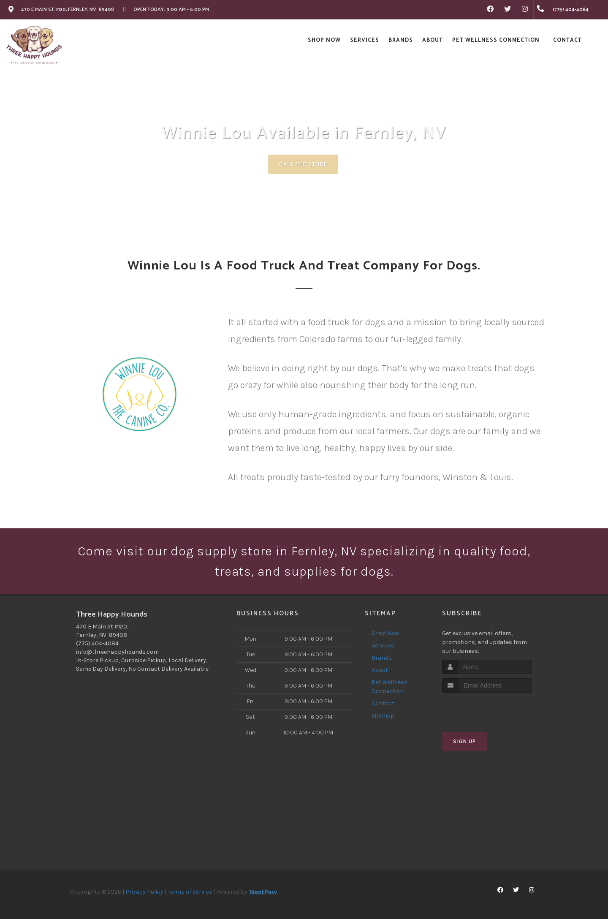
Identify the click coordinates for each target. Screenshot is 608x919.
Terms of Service (190, 891)
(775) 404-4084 (97, 643)
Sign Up (464, 741)
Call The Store (303, 164)
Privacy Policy (144, 891)
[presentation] (487, 708)
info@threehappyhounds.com (117, 651)
